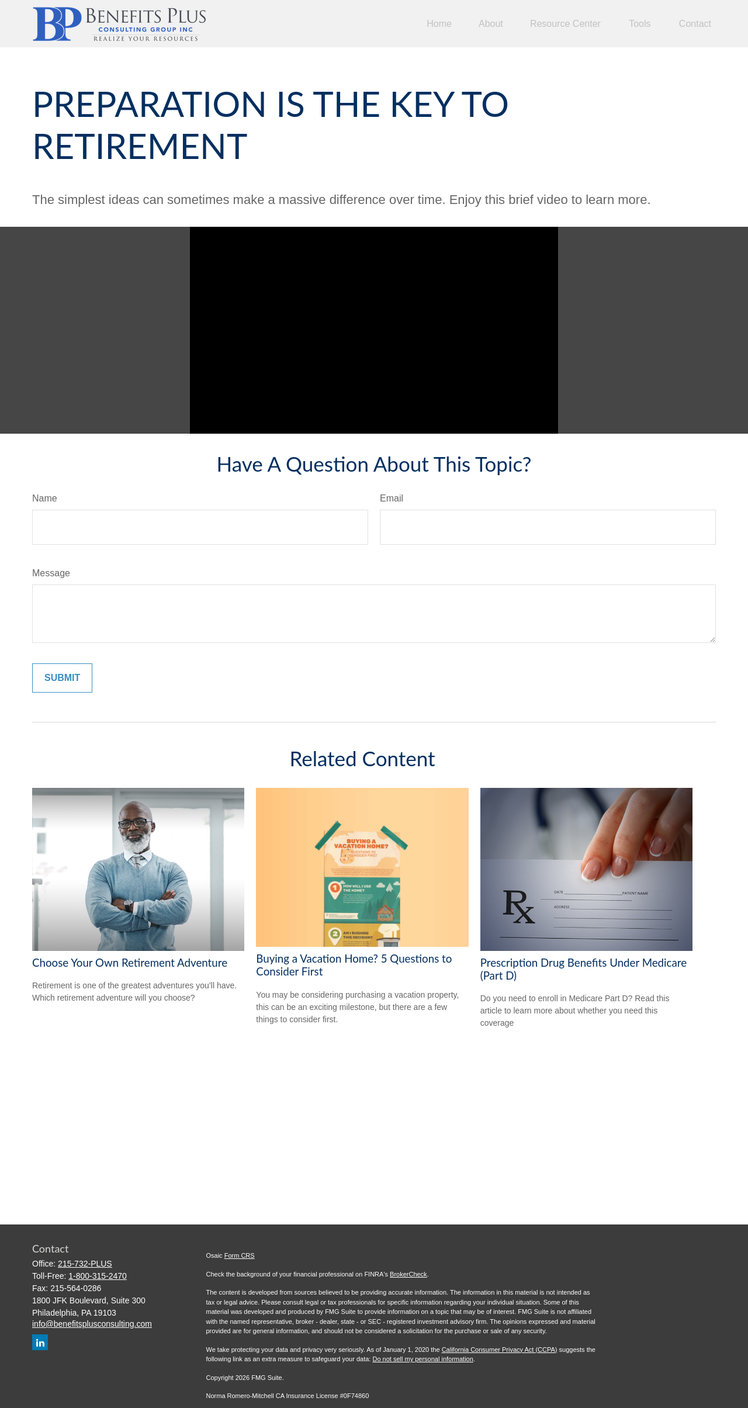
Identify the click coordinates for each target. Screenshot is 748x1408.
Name (44, 498)
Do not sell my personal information (422, 1358)
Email (391, 498)
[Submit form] (62, 678)
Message (51, 573)
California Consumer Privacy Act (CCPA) (499, 1349)
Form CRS (239, 1255)
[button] (439, 23)
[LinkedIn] (40, 1342)
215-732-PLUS (85, 1263)
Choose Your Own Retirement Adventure (129, 962)
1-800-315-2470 (97, 1276)
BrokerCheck (408, 1274)
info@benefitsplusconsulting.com (92, 1324)
